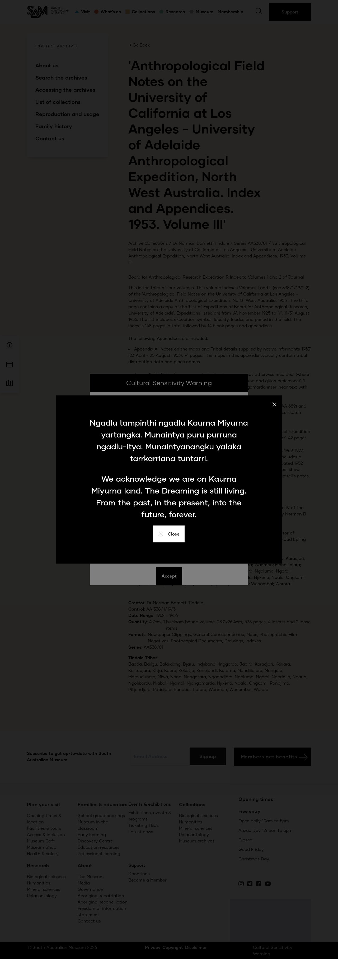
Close (168, 533)
